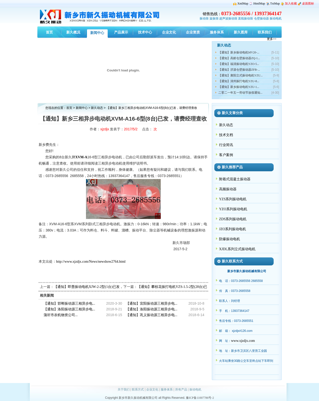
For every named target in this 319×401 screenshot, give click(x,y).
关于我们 (124, 389)
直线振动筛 (245, 18)
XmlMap (243, 3)
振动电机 (276, 18)
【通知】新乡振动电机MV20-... (238, 52)
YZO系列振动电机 (233, 209)
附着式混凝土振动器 (234, 179)
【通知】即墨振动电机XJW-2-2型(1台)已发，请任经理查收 (99, 287)
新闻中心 (82, 108)
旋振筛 (214, 18)
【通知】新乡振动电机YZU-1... (238, 87)
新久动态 (97, 108)
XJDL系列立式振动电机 (237, 249)
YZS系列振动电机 (232, 199)
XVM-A (81, 157)
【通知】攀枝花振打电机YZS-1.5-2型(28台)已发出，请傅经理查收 (188, 287)
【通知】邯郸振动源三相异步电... (69, 303)
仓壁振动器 (261, 18)
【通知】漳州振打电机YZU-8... (238, 81)
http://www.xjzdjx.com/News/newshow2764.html (91, 261)
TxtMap (275, 3)
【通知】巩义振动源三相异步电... (151, 315)
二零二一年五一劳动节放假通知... (240, 92)
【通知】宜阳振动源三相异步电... (151, 303)
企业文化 (152, 389)
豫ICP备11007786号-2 (200, 398)
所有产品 (181, 389)
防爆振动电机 (229, 239)
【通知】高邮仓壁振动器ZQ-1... (239, 58)
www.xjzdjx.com (243, 341)
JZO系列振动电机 (232, 229)
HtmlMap (259, 3)
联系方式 (138, 389)
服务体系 (167, 389)
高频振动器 (228, 189)
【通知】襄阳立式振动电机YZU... (240, 75)
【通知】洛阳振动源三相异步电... (69, 309)
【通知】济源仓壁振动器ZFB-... (239, 69)
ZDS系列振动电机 (232, 219)
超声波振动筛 (228, 18)
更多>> (271, 39)
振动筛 (204, 18)
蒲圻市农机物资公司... (61, 315)
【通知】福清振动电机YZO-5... (238, 64)
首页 (69, 108)
